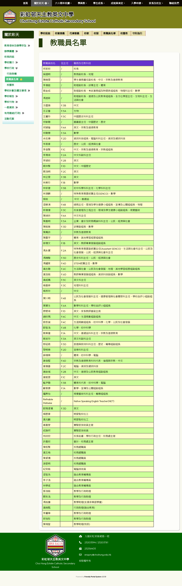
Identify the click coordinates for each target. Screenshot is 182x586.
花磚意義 (74, 33)
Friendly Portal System (93, 577)
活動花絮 (9, 118)
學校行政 (9, 68)
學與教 (82, 3)
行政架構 (12, 73)
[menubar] (92, 33)
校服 (96, 33)
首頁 (25, 3)
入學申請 (137, 3)
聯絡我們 (174, 3)
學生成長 (99, 3)
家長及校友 (156, 3)
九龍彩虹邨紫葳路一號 (97, 539)
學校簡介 (9, 62)
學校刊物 (9, 101)
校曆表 (10, 84)
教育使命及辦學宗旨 (15, 45)
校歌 (86, 33)
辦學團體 (9, 51)
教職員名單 (12, 79)
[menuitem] (46, 33)
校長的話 (9, 56)
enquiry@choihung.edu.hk (97, 557)
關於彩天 (41, 3)
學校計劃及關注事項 (15, 90)
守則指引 (137, 33)
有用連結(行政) (12, 113)
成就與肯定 (118, 3)
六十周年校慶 (63, 3)
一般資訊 (9, 107)
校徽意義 (60, 33)
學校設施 (45, 33)
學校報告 (9, 96)
